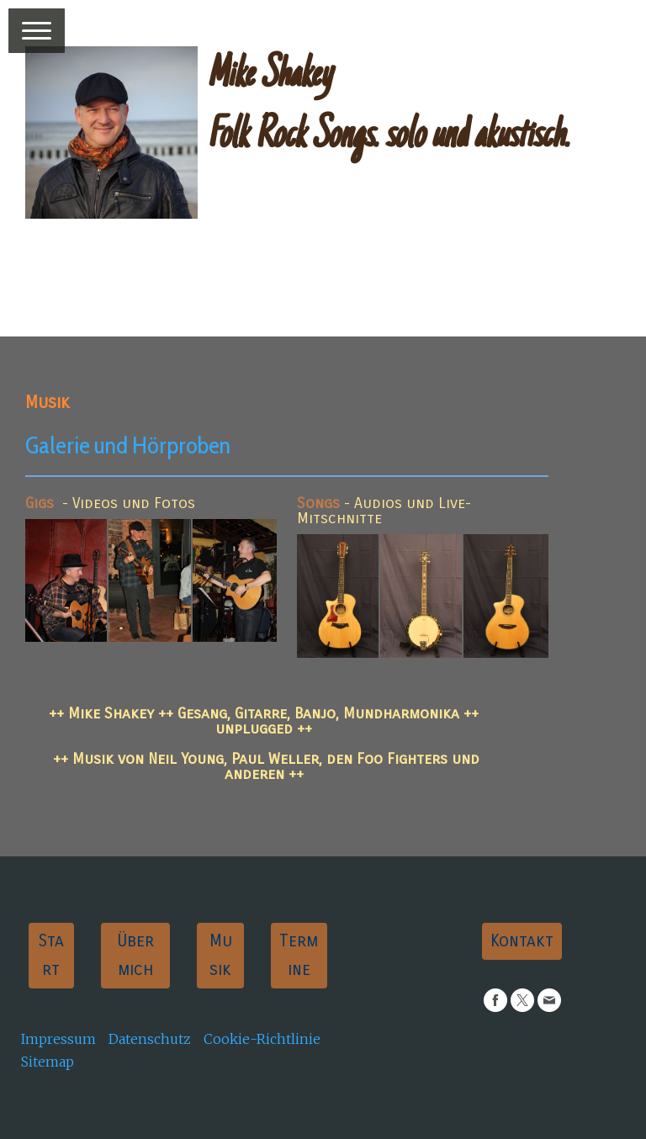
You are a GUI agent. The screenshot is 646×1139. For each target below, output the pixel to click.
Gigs (39, 503)
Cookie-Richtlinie (262, 1038)
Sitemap (47, 1061)
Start (51, 955)
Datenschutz (150, 1038)
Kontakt (521, 941)
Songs (318, 503)
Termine (298, 955)
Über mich (135, 955)
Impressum (58, 1038)
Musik (220, 955)
